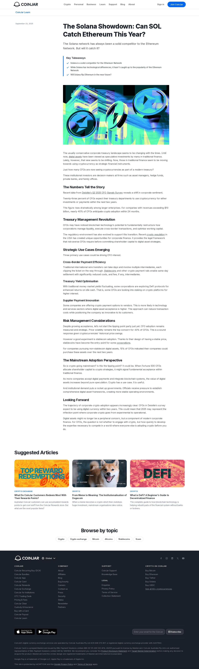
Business (91, 4)
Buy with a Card (21, 611)
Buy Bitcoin (150, 570)
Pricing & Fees (20, 600)
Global (48, 558)
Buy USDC (150, 585)
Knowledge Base (109, 574)
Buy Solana (150, 581)
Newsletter (63, 603)
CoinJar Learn (22, 12)
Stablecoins (110, 270)
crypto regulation (156, 234)
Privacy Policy (108, 588)
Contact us (63, 589)
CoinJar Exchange (22, 589)
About (131, 4)
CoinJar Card (20, 581)
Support (113, 4)
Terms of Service (109, 592)
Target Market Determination (143, 651)
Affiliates (62, 574)
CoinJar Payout (21, 614)
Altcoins (109, 539)
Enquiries (106, 585)
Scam (138, 539)
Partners (62, 607)
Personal (78, 4)
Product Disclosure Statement (114, 651)
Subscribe (174, 632)
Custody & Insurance (23, 607)
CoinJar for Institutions (24, 592)
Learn (102, 4)
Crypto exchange (78, 539)
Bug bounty (63, 581)
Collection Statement (111, 596)
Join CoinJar (176, 4)
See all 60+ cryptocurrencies (158, 589)
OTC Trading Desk (23, 596)
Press (60, 592)
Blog (122, 4)
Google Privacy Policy (63, 664)
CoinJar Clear (20, 603)
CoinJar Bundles (21, 574)
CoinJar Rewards (22, 585)
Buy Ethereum (151, 574)
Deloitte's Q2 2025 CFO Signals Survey (102, 192)
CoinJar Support (109, 570)
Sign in (160, 4)
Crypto (67, 4)
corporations (123, 342)
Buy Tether (150, 578)
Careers (61, 585)
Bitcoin (95, 539)
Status (61, 600)
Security (62, 596)
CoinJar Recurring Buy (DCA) (27, 570)
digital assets (75, 156)
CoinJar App (20, 578)
